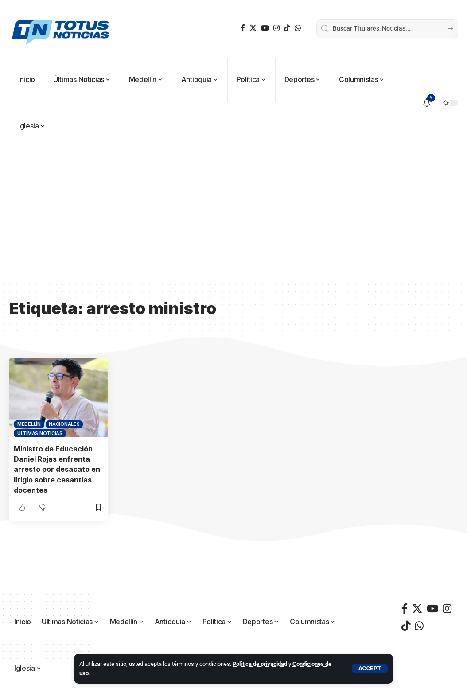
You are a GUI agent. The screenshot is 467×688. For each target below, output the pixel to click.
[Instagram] (276, 28)
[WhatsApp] (297, 28)
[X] (253, 28)
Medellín (29, 424)
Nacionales (64, 424)
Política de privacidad (260, 664)
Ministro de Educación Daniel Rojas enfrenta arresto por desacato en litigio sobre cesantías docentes (57, 469)
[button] (370, 668)
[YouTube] (265, 28)
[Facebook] (242, 28)
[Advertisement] (233, 215)
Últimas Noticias (39, 433)
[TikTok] (287, 28)
